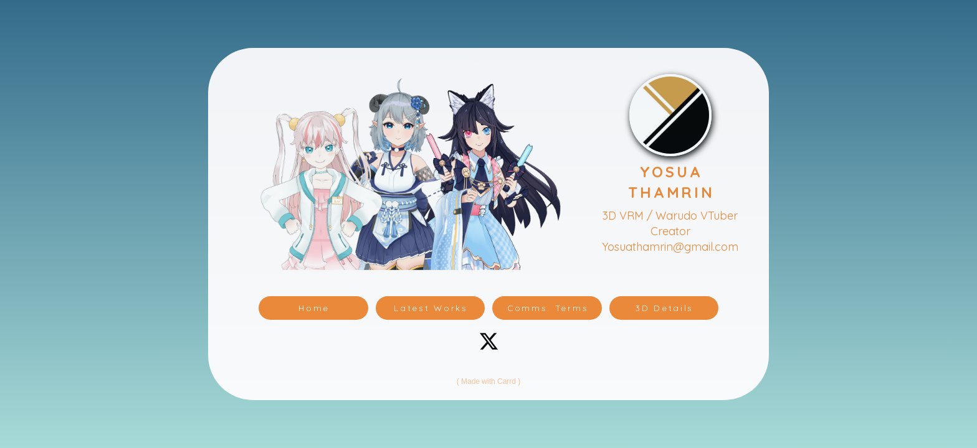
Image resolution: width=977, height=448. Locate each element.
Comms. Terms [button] (547, 307)
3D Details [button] (664, 307)
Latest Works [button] (430, 307)
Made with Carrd (488, 381)
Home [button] (314, 307)
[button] (489, 341)
